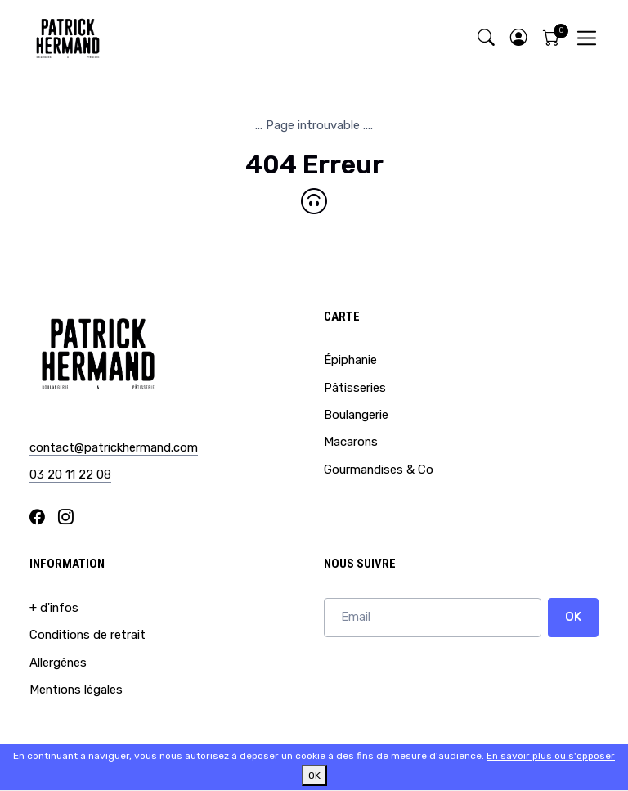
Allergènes (58, 662)
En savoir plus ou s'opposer (551, 756)
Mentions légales (76, 689)
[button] (518, 38)
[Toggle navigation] (587, 38)
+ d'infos (53, 607)
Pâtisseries (355, 387)
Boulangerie (356, 414)
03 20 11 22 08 (70, 474)
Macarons (351, 441)
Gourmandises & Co (378, 469)
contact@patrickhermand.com (113, 447)
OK (573, 616)
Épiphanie (350, 360)
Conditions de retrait (87, 634)
